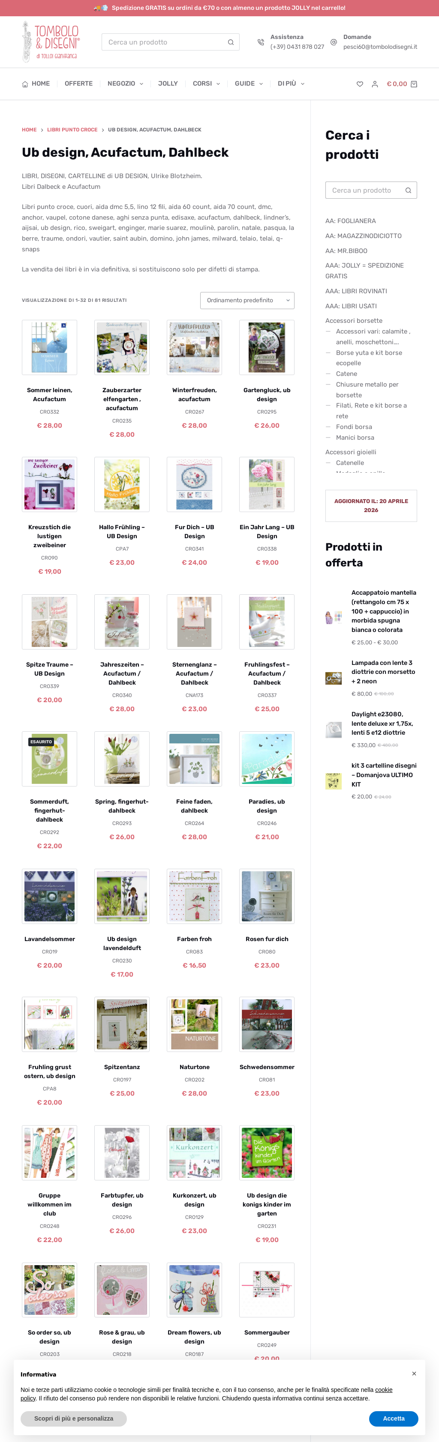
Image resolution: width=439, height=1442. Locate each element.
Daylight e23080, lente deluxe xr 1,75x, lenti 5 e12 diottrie (382, 723)
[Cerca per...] (162, 42)
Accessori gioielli (350, 452)
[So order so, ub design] (49, 1290)
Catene (346, 374)
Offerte (79, 83)
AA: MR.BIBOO (346, 251)
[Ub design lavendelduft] (122, 896)
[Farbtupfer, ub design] (122, 1152)
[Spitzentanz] (122, 1024)
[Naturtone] (194, 1024)
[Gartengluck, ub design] (267, 347)
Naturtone (195, 1067)
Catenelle (350, 463)
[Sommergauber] (267, 1290)
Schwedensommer (267, 1067)
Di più (291, 84)
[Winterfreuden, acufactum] (194, 347)
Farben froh (194, 939)
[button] (414, 1373)
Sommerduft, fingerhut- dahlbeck (49, 810)
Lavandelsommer (49, 939)
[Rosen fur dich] (267, 896)
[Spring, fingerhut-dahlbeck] (122, 759)
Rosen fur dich (267, 939)
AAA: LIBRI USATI (351, 306)
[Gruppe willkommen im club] (49, 1152)
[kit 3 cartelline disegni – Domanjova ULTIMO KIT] (333, 781)
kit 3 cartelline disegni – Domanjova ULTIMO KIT (384, 775)
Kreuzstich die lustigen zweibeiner (49, 536)
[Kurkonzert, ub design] (194, 1152)
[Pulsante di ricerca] (231, 42)
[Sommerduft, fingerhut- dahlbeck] (49, 759)
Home (36, 83)
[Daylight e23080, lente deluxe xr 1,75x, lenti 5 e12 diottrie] (333, 730)
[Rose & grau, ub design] (122, 1290)
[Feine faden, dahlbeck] (194, 759)
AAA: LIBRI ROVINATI (356, 291)
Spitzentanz (122, 1067)
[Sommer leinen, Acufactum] (49, 347)
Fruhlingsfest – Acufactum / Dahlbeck (267, 673)
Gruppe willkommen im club (49, 1204)
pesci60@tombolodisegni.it (380, 47)
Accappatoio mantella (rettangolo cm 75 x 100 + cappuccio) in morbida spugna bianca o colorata (384, 611)
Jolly (168, 83)
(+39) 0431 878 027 (297, 47)
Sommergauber (267, 1332)
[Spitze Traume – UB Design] (49, 621)
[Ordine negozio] (247, 300)
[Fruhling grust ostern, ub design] (49, 1024)
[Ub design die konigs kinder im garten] (267, 1152)
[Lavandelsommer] (49, 896)
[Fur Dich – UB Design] (194, 484)
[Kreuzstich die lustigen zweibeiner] (49, 484)
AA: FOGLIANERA (350, 221)
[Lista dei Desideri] (360, 84)
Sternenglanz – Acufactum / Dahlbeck (194, 673)
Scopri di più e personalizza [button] (73, 1418)
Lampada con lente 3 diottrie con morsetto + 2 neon (383, 672)
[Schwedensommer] (267, 1024)
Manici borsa (355, 437)
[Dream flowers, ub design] (194, 1290)
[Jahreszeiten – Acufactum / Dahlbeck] (122, 621)
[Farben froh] (194, 896)
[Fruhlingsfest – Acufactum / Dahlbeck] (267, 621)
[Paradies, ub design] (267, 759)
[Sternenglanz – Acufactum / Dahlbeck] (194, 621)
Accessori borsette (353, 321)
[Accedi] (375, 84)
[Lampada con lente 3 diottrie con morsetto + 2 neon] (333, 678)
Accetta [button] (394, 1418)
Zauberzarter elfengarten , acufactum (121, 399)
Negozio (127, 84)
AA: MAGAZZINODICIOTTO (363, 236)
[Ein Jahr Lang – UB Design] (267, 484)
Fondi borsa (354, 427)
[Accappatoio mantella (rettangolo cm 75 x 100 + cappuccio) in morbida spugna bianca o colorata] (333, 618)
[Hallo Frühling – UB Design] (122, 484)
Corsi (208, 84)
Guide (250, 84)
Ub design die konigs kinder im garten (267, 1204)
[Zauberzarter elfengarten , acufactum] (122, 347)
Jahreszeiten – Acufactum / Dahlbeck (122, 673)
